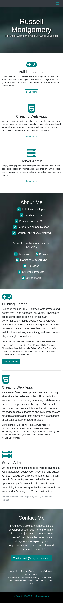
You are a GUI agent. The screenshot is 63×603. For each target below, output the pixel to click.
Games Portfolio (11, 362)
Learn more (31, 92)
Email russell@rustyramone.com (31, 558)
